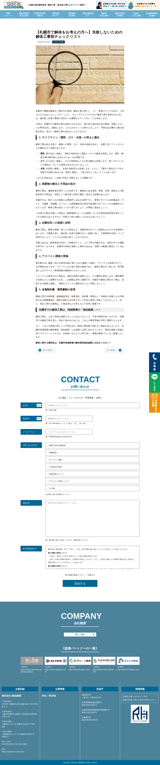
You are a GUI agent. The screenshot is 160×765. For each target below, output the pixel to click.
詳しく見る (80, 634)
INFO (104, 14)
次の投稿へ (111, 350)
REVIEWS (88, 14)
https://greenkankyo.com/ (80, 664)
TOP (8, 14)
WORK (72, 14)
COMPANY (152, 14)
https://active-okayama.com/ (56, 665)
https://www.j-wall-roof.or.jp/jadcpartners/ (32, 665)
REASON (24, 14)
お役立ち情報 (58, 42)
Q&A (136, 14)
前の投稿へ (48, 350)
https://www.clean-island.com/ (104, 665)
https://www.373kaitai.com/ (128, 664)
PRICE (56, 14)
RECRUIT (120, 14)
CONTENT (40, 14)
